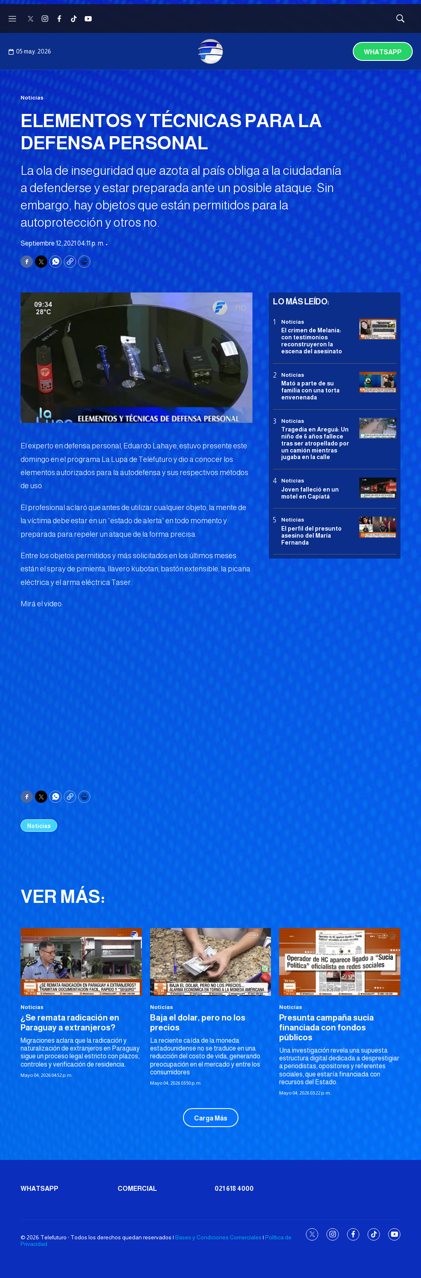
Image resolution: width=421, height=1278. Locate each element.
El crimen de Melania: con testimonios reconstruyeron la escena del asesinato (311, 340)
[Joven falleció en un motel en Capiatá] (377, 488)
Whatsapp (383, 52)
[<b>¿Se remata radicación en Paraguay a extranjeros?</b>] (81, 962)
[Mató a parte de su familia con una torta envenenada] (377, 382)
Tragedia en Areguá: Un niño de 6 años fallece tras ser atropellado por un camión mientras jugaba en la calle (315, 443)
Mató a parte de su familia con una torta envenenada (310, 390)
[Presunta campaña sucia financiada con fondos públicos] (339, 962)
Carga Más (210, 1118)
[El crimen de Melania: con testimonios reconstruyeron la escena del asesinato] (377, 329)
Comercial (137, 1188)
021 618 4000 (234, 1188)
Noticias (32, 98)
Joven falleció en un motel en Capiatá (310, 493)
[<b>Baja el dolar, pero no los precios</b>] (210, 962)
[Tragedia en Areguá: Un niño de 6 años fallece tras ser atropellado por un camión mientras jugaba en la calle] (377, 428)
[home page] (210, 51)
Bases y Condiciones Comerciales (218, 1237)
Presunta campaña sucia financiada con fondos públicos (326, 1027)
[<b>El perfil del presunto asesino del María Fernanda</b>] (377, 527)
